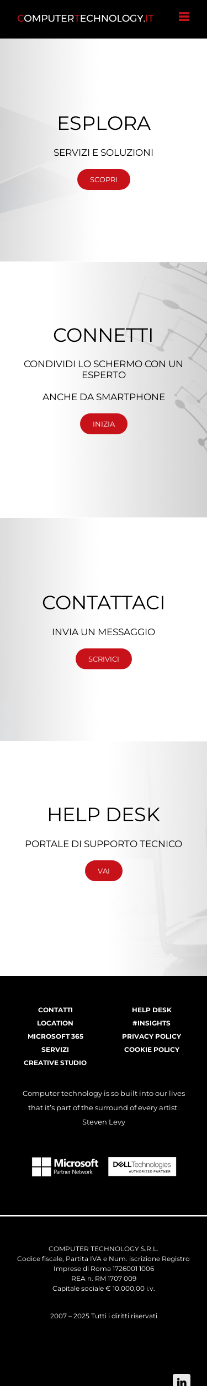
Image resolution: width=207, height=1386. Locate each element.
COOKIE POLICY (151, 1049)
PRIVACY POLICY (151, 1036)
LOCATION (55, 1023)
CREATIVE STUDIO (55, 1062)
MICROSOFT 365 (55, 1036)
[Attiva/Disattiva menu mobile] (184, 17)
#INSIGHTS (151, 1023)
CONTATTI (55, 1010)
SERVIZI (55, 1049)
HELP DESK (152, 1010)
